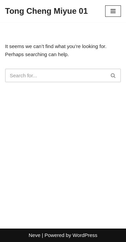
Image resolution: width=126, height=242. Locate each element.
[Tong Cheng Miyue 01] (46, 11)
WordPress (85, 235)
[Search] (55, 75)
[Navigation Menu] (113, 11)
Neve (34, 235)
